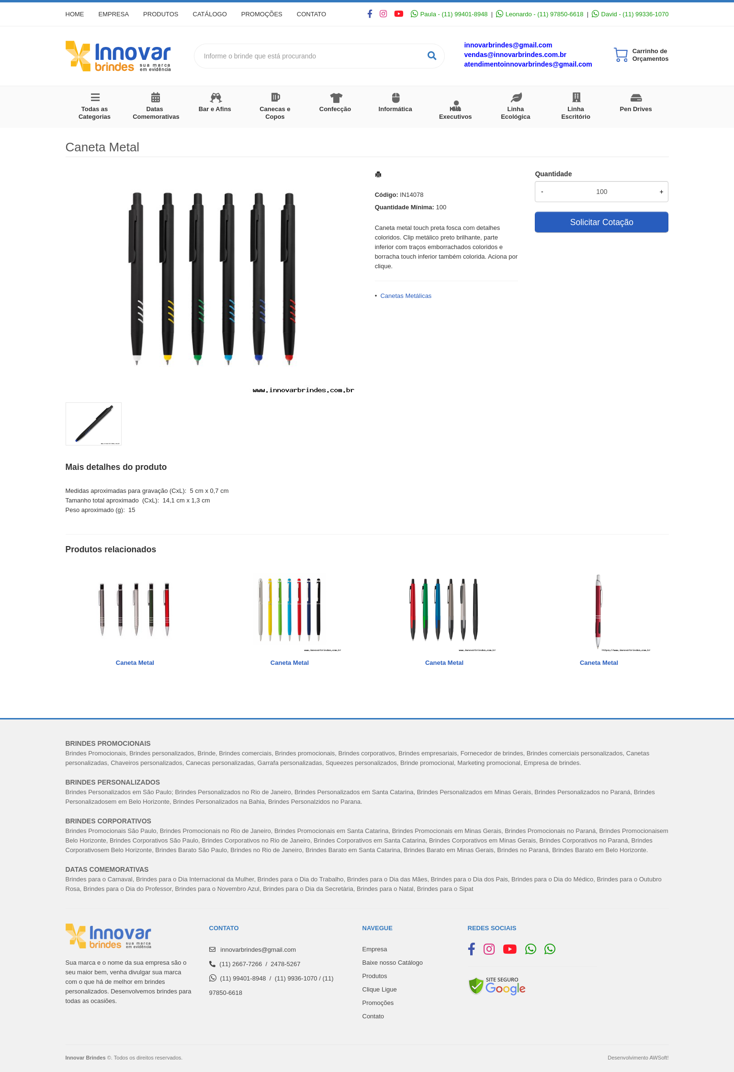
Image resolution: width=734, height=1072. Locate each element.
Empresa (114, 14)
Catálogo (210, 14)
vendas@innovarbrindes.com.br (515, 54)
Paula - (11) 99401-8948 (449, 14)
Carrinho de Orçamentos (650, 54)
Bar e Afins (215, 109)
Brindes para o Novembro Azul (217, 888)
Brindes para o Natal (385, 888)
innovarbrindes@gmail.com (508, 45)
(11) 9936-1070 (296, 978)
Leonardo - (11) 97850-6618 (539, 14)
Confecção (335, 109)
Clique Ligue (379, 989)
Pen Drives (636, 109)
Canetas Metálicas (405, 295)
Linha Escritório (575, 112)
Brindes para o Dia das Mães (387, 879)
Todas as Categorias (95, 112)
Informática (395, 109)
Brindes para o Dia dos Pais (469, 879)
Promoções (261, 14)
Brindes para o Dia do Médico (552, 879)
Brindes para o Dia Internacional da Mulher (195, 879)
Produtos (160, 14)
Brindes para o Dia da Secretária (308, 888)
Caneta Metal (135, 662)
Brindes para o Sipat (445, 888)
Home (75, 14)
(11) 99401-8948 (243, 978)
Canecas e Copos (275, 112)
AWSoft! (658, 1058)
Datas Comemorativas (156, 112)
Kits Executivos (455, 112)
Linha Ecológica (515, 112)
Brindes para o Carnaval (99, 879)
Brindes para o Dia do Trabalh (299, 879)
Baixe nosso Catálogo (392, 962)
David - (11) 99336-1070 (630, 14)
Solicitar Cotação (601, 222)
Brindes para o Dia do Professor (127, 888)
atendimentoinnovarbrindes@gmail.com (528, 64)
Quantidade (553, 174)
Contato (311, 14)
